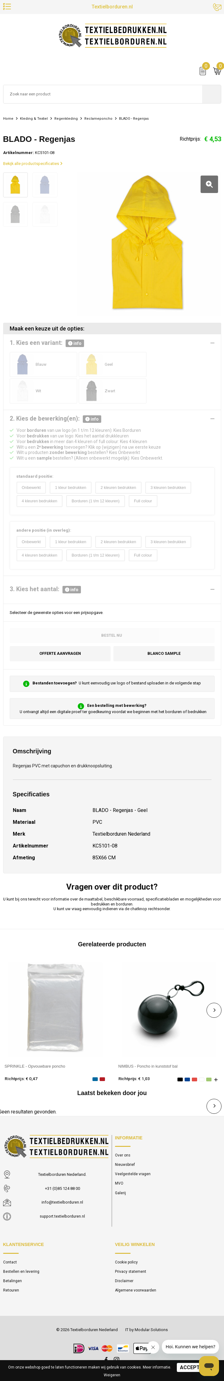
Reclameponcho (101, 120)
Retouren (11, 1291)
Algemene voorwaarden (135, 1291)
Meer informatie (156, 1367)
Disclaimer (124, 1282)
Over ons (123, 1156)
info (75, 342)
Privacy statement (131, 1272)
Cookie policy (126, 1263)
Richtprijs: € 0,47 (21, 1079)
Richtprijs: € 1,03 (134, 1079)
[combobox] (102, 95)
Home (8, 120)
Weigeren (112, 1375)
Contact (10, 1263)
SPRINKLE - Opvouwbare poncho (35, 1067)
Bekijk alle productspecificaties (32, 164)
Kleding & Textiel (35, 120)
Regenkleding (68, 120)
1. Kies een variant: (47, 342)
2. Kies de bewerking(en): (55, 418)
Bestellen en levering (21, 1272)
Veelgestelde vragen (133, 1175)
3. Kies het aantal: (45, 590)
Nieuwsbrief (125, 1166)
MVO (119, 1185)
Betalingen (12, 1282)
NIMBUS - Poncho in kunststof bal (148, 1067)
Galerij (120, 1194)
